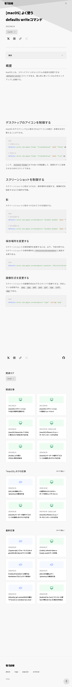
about (8, 672)
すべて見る (60, 471)
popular (25, 672)
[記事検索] (66, 3)
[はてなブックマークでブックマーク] (14, 38)
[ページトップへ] (66, 681)
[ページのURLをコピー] (20, 38)
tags (16, 672)
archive (36, 672)
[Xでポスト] (8, 38)
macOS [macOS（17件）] (12, 32)
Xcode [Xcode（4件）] (11, 379)
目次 (36, 55)
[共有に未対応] (26, 38)
